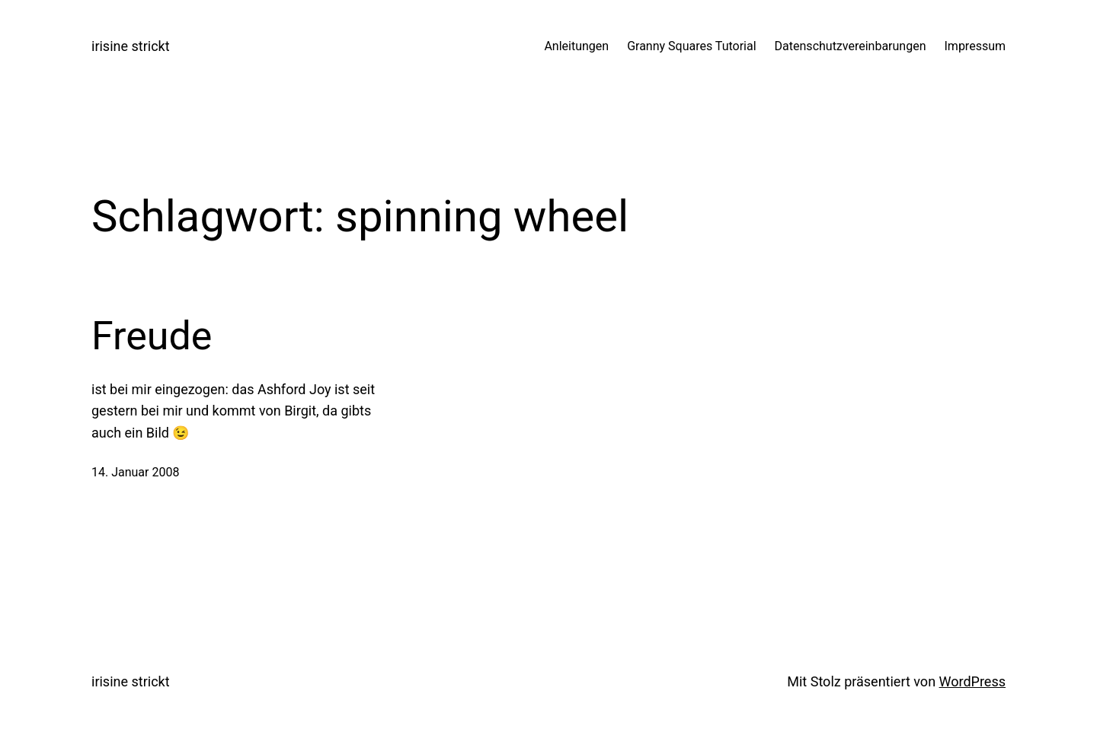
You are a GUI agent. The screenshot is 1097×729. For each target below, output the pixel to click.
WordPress (972, 681)
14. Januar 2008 (135, 472)
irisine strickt (130, 46)
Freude (151, 336)
